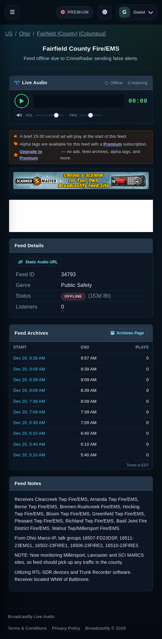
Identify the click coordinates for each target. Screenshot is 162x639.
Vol (29, 115)
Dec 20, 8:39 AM (29, 379)
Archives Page (127, 333)
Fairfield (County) (57, 33)
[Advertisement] (81, 216)
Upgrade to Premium (30, 154)
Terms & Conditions (27, 628)
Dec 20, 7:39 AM (29, 401)
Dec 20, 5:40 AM (29, 444)
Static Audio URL (38, 262)
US (9, 33)
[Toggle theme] (105, 12)
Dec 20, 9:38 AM (29, 358)
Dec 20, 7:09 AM (29, 412)
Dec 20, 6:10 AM (29, 433)
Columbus (92, 33)
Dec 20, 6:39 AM (29, 422)
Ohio (24, 33)
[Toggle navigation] (12, 12)
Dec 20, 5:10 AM (29, 454)
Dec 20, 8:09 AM (29, 390)
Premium (112, 144)
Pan (73, 115)
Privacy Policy (66, 628)
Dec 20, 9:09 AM (29, 369)
